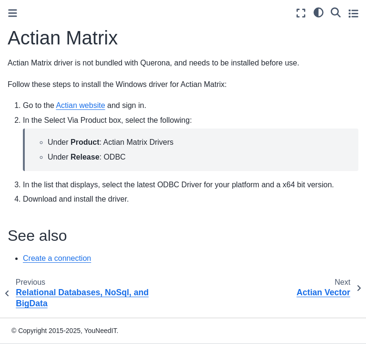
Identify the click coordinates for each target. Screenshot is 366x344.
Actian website (80, 105)
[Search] (336, 12)
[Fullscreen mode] (301, 13)
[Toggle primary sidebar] (12, 13)
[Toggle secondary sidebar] (353, 13)
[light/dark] (318, 12)
